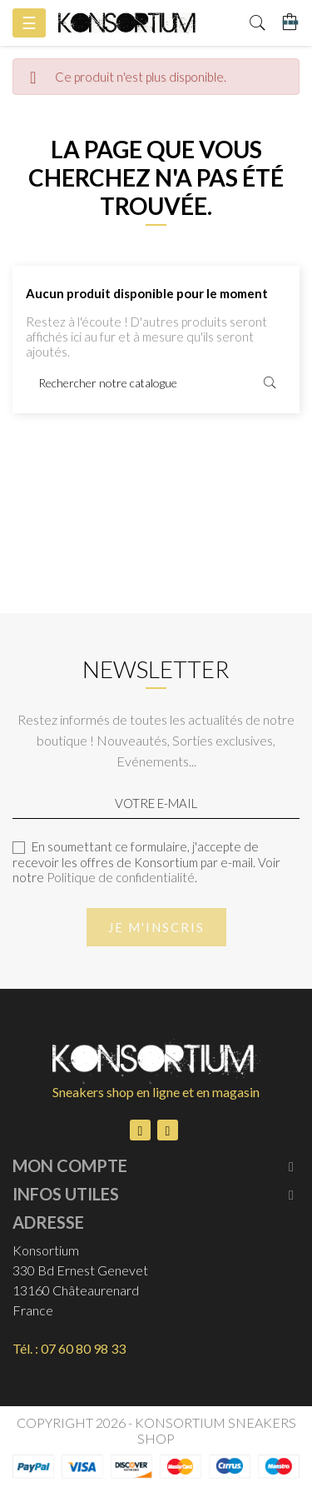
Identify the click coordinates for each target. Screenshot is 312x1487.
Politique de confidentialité (121, 877)
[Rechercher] (156, 383)
